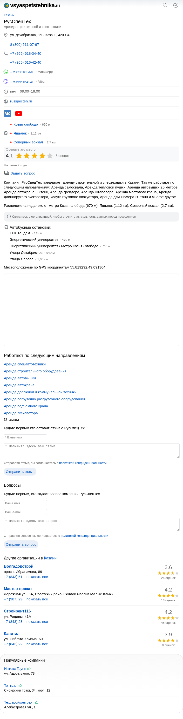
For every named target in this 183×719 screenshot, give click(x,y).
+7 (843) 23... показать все (26, 621)
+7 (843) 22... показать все (26, 644)
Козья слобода (26, 124)
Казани (50, 558)
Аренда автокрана (19, 385)
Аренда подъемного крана (26, 406)
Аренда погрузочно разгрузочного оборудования (44, 399)
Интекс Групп (15, 668)
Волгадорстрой (18, 566)
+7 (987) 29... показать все (26, 599)
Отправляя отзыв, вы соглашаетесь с (55, 463)
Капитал (12, 634)
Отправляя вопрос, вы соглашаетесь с (56, 536)
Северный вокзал (28, 142)
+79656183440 (22, 72)
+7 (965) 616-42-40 (25, 62)
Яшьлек (20, 133)
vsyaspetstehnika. (32, 5)
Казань (9, 15)
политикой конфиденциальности (83, 463)
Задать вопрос (19, 173)
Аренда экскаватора (21, 413)
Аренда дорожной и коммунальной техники (40, 392)
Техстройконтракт (19, 702)
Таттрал (11, 685)
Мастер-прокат (18, 589)
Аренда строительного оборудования (35, 371)
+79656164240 (22, 82)
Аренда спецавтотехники (25, 364)
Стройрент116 (17, 611)
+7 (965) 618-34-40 (25, 53)
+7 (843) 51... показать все (26, 577)
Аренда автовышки (20, 378)
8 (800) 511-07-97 (24, 44)
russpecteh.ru (21, 101)
